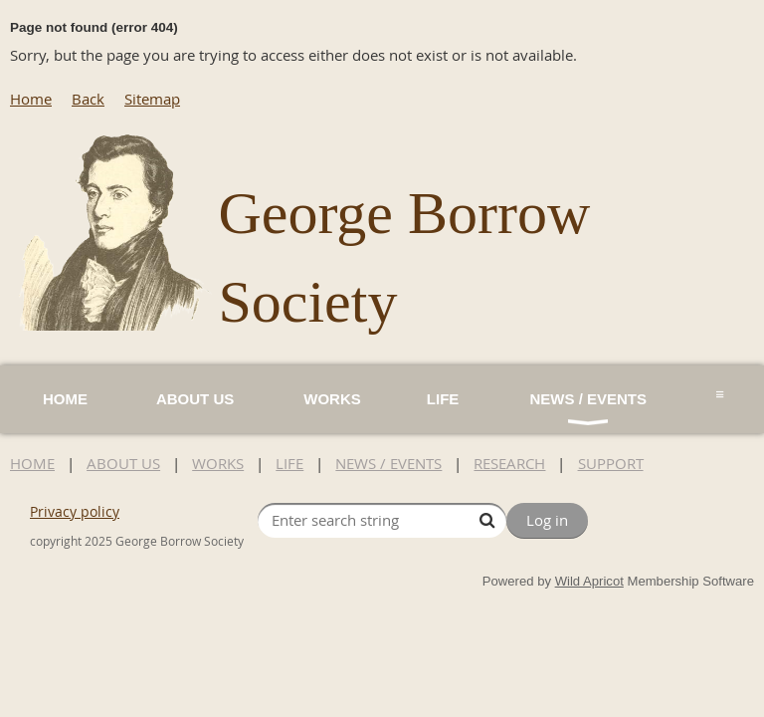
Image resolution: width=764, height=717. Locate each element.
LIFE (289, 463)
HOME (32, 463)
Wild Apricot (589, 581)
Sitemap (152, 99)
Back (88, 99)
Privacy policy (74, 511)
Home (31, 99)
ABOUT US (123, 463)
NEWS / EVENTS (388, 463)
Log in (547, 520)
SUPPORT (611, 463)
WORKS (218, 463)
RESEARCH (509, 463)
